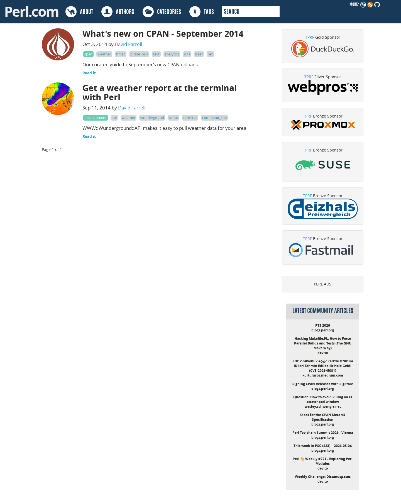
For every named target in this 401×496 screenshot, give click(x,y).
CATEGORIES (162, 11)
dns (187, 54)
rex (210, 54)
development (95, 117)
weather (104, 54)
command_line (214, 117)
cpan (88, 54)
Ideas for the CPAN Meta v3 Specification (322, 417)
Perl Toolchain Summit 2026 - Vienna (322, 432)
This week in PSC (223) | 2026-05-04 (323, 445)
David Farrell (128, 44)
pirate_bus (139, 54)
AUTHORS (117, 11)
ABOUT (79, 11)
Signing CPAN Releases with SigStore (322, 384)
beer (199, 54)
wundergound (152, 117)
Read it (89, 72)
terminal (190, 117)
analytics (172, 54)
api (114, 117)
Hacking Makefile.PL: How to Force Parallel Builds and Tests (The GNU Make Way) (322, 343)
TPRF (309, 37)
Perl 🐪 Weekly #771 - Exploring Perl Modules (323, 461)
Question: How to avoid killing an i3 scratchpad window (322, 399)
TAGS (201, 11)
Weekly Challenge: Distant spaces (323, 476)
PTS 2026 (322, 325)
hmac (120, 54)
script (173, 117)
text (156, 54)
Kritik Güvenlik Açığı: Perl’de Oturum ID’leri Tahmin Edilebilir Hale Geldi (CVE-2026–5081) (322, 366)
